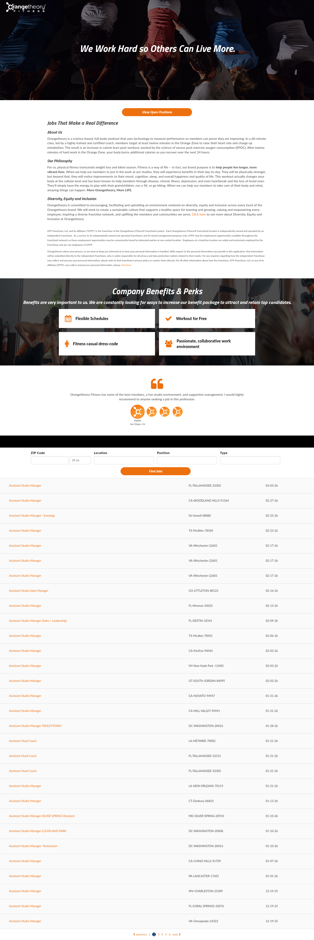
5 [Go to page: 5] (166, 934)
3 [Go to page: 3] (158, 934)
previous (140, 934)
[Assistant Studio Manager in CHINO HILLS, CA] (157, 861)
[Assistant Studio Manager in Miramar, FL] (157, 606)
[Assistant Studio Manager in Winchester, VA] (157, 546)
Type (223, 453)
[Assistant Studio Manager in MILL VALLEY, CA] (157, 711)
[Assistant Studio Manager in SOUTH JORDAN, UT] (157, 681)
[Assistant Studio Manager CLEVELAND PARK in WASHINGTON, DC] (157, 831)
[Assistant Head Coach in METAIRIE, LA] (157, 741)
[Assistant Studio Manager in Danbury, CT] (157, 801)
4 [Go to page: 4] (162, 934)
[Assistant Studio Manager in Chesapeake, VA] (157, 921)
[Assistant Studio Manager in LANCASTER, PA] (157, 876)
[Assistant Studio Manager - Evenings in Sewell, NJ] (157, 515)
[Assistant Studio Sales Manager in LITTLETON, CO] (157, 591)
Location (100, 453)
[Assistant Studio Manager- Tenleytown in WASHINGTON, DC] (157, 846)
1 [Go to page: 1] (149, 934)
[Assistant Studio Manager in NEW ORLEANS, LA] (157, 786)
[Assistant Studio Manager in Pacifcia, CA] (157, 651)
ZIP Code (38, 453)
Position (163, 453)
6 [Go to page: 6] (169, 934)
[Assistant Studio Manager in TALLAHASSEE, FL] (157, 485)
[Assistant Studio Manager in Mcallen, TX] (157, 636)
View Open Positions (157, 112)
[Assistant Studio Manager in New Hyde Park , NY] (157, 666)
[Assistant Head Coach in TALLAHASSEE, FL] (157, 756)
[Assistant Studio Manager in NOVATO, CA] (157, 696)
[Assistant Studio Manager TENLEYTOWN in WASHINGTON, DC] (157, 726)
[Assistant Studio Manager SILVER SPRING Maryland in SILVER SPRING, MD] (157, 816)
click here (126, 265)
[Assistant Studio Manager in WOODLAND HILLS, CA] (157, 500)
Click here (199, 214)
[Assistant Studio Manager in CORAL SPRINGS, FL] (157, 906)
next (176, 934)
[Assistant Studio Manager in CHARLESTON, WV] (157, 891)
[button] (137, 416)
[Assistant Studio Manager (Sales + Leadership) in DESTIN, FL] (157, 621)
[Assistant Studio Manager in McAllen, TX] (157, 530)
